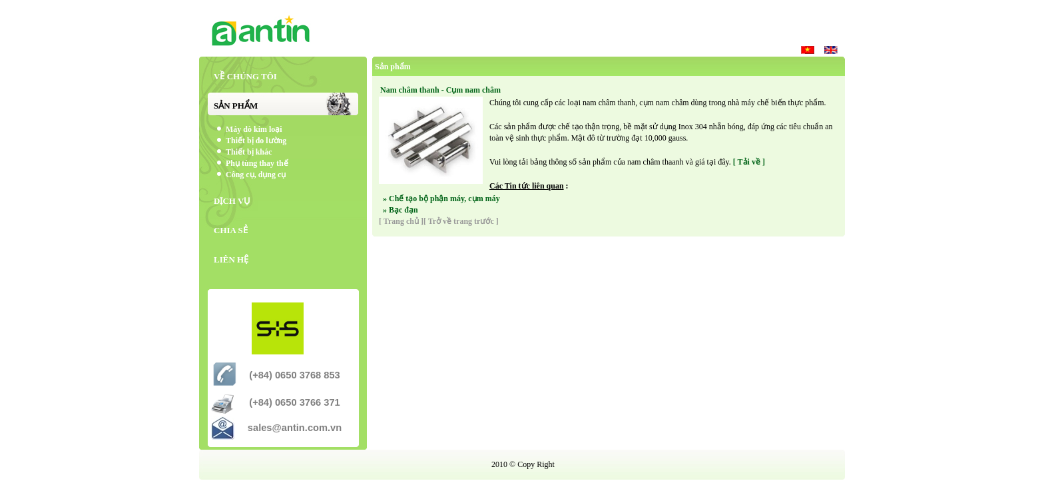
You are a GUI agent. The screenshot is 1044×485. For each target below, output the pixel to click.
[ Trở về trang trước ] (461, 221)
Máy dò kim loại (254, 129)
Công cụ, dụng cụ (256, 174)
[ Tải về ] (749, 162)
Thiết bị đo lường (256, 140)
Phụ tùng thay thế (257, 163)
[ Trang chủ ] (401, 221)
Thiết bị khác (249, 152)
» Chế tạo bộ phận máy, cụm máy (441, 198)
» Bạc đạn (400, 210)
